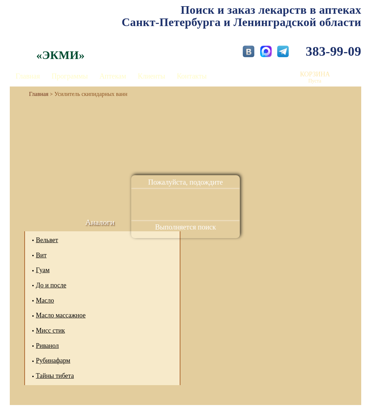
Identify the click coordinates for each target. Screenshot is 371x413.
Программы (69, 76)
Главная (28, 76)
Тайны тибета (55, 375)
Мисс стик (50, 330)
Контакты (192, 76)
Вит (41, 255)
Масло (45, 300)
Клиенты (151, 76)
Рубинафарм (53, 360)
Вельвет (47, 240)
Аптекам (112, 76)
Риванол (47, 345)
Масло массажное (61, 315)
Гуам (43, 270)
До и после (51, 285)
